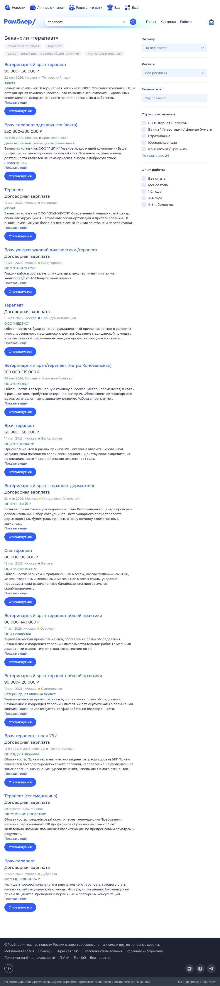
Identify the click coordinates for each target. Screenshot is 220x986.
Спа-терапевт (18, 550)
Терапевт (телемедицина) (30, 796)
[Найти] (133, 21)
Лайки (64, 957)
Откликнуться (20, 111)
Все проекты (100, 957)
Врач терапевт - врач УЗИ (31, 735)
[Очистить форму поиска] (124, 21)
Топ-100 (80, 957)
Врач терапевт (19, 425)
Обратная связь (68, 951)
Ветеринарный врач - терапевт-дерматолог (49, 485)
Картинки (168, 22)
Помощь (44, 951)
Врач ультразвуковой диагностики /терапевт (50, 250)
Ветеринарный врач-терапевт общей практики (43, 53)
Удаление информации (145, 951)
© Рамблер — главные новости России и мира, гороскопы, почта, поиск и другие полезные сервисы (82, 944)
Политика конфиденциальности (29, 957)
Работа (186, 22)
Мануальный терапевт (104, 53)
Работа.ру (209, 982)
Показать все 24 (155, 155)
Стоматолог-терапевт (23, 46)
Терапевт (54, 46)
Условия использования (103, 951)
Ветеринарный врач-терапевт (35, 64)
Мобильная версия (19, 951)
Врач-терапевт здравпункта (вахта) (40, 125)
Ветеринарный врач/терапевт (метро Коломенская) (58, 365)
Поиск (151, 22)
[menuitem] (14, 7)
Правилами (143, 982)
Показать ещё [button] (15, 102)
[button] (69, 96)
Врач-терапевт (19, 861)
